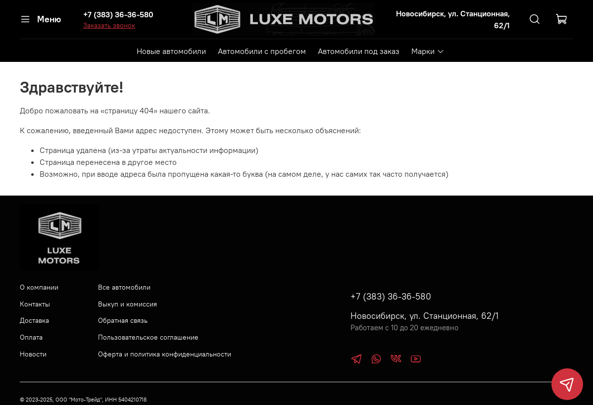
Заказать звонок (109, 25)
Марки (427, 51)
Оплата (31, 337)
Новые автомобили (171, 51)
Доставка (34, 320)
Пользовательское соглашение (148, 337)
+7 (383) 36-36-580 (118, 14)
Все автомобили (124, 287)
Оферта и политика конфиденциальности (164, 354)
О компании (39, 287)
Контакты (35, 304)
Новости (33, 354)
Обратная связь (123, 320)
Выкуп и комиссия (127, 304)
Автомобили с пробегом (262, 51)
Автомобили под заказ (358, 51)
